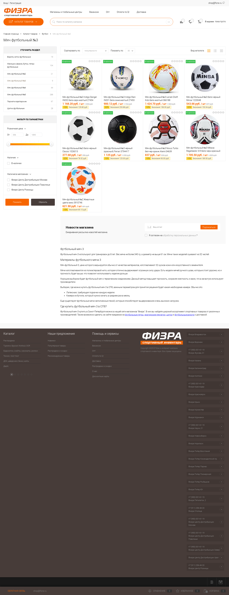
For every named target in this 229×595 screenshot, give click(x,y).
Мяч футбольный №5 (16, 94)
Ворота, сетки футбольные (19, 57)
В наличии (16, 163)
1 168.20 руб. (81, 105)
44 (52, 88)
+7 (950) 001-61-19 (196, 350)
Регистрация (15, 3)
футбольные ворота (184, 314)
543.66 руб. (205, 105)
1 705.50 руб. (205, 156)
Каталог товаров (23, 21)
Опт (108, 12)
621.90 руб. (81, 207)
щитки (169, 314)
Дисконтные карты (100, 376)
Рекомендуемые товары (59, 356)
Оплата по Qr (123, 12)
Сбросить (43, 202)
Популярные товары (57, 346)
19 (52, 57)
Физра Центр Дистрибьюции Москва (29, 180)
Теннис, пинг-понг (11, 356)
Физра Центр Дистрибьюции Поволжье (30, 185)
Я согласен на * (173, 235)
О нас (94, 371)
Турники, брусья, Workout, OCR (16, 346)
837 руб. (163, 156)
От (8, 135)
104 (51, 65)
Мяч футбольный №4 (16, 88)
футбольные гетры (134, 314)
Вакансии (94, 12)
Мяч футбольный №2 (16, 74)
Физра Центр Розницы (22, 190)
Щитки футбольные (15, 108)
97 (52, 101)
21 (52, 74)
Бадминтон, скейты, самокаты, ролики (20, 351)
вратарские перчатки (155, 314)
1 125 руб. (122, 156)
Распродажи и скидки (57, 351)
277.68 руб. (81, 156)
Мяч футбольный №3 (16, 81)
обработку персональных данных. (180, 235)
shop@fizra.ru (40, 591)
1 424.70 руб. (163, 105)
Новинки (51, 340)
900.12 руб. (122, 105)
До (27, 135)
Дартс (6, 366)
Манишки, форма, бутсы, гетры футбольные (20, 65)
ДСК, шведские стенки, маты (16, 361)
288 (51, 94)
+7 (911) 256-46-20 (196, 508)
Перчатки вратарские (17, 101)
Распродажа (9, 340)
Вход (5, 3)
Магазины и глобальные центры (66, 12)
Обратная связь (14, 591)
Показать (17, 202)
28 (52, 108)
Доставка (141, 12)
